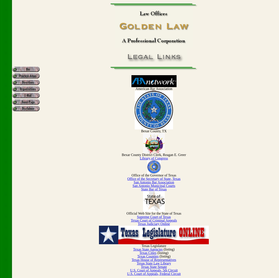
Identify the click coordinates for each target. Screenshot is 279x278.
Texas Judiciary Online (154, 224)
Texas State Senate (154, 267)
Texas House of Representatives (154, 260)
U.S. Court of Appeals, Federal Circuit (154, 274)
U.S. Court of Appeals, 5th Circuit (154, 270)
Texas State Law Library (154, 263)
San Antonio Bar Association (154, 182)
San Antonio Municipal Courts (154, 186)
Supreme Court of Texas (154, 217)
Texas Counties (148, 256)
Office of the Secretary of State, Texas (153, 179)
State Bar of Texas (154, 189)
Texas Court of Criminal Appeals (154, 220)
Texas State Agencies (148, 249)
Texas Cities (147, 253)
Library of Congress (154, 158)
